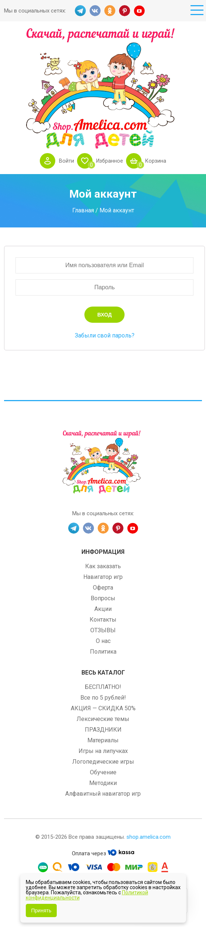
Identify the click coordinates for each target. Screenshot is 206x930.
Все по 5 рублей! (103, 697)
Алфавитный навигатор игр (103, 793)
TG (80, 10)
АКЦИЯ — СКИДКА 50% (103, 708)
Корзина (156, 161)
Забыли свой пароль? (105, 335)
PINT (124, 10)
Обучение (103, 772)
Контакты (103, 619)
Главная (83, 209)
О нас (103, 640)
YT (139, 10)
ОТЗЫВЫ (103, 630)
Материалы (103, 740)
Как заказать (103, 566)
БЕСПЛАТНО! (103, 686)
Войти (65, 161)
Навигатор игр (103, 576)
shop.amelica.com (148, 837)
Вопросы (103, 598)
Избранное (109, 161)
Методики (103, 782)
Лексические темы (103, 718)
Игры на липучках (103, 750)
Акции (103, 608)
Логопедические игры (103, 761)
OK (109, 10)
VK (95, 10)
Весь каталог (103, 672)
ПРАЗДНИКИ (103, 729)
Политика (103, 651)
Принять (41, 910)
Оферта (103, 587)
